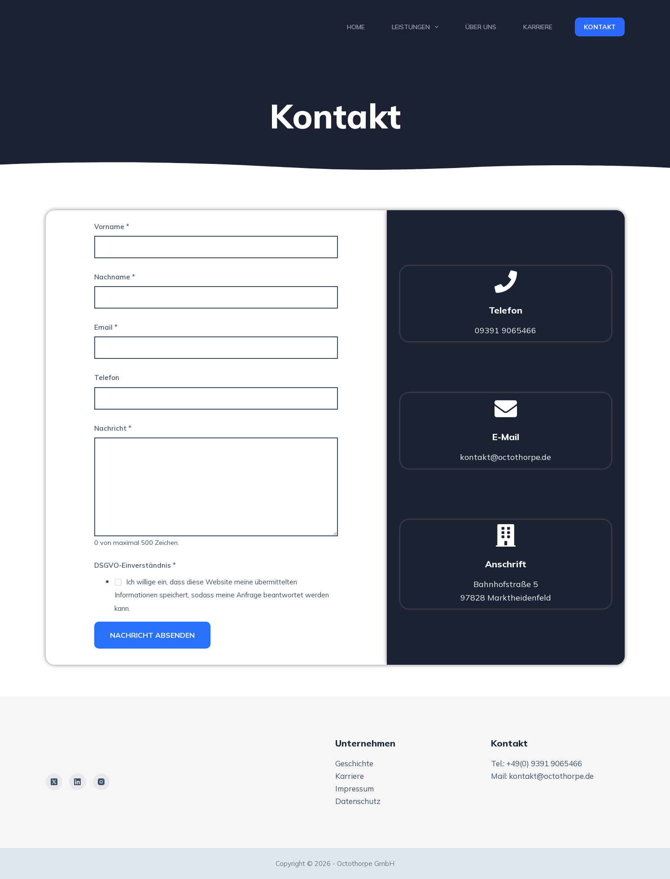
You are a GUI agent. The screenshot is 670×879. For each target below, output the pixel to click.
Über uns (480, 27)
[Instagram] (101, 782)
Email (106, 327)
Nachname (114, 277)
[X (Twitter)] (54, 782)
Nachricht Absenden (152, 635)
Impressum (354, 788)
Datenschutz (358, 801)
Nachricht (112, 428)
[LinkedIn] (77, 782)
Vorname (111, 226)
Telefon (106, 377)
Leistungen (417, 27)
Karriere (537, 27)
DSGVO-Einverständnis (135, 565)
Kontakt (600, 27)
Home (356, 27)
